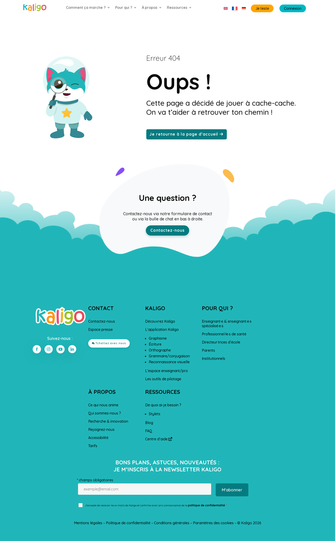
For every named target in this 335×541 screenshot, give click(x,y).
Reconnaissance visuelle (169, 362)
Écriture (155, 344)
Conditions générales (171, 523)
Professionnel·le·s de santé (224, 334)
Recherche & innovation (108, 421)
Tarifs (92, 446)
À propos (149, 8)
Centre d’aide (158, 439)
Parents (208, 350)
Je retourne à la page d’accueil (183, 134)
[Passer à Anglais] (226, 8)
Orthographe (160, 350)
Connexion (292, 8)
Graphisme (158, 338)
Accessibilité (98, 437)
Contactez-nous (167, 230)
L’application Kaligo (162, 329)
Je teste (262, 8)
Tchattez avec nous (110, 343)
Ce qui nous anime (103, 405)
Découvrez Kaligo (160, 321)
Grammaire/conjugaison (169, 356)
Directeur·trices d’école (221, 342)
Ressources (177, 8)
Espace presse (100, 329)
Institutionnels (213, 358)
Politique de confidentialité (128, 523)
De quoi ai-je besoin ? (163, 405)
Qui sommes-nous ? (104, 413)
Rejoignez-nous (101, 429)
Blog (149, 422)
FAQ (148, 431)
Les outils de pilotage (163, 379)
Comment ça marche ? (86, 8)
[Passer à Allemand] (244, 8)
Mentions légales (88, 523)
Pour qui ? (123, 8)
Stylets (154, 414)
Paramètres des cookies (213, 523)
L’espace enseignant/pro (166, 370)
